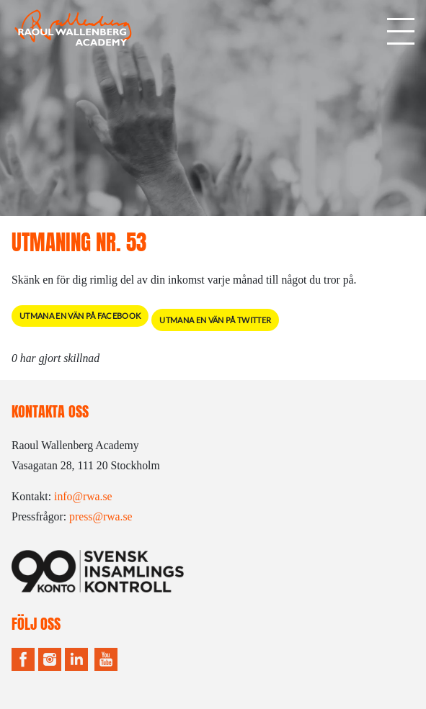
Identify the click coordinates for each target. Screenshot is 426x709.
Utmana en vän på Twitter (215, 320)
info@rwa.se (83, 496)
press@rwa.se (101, 516)
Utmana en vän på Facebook (80, 315)
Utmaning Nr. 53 (79, 242)
